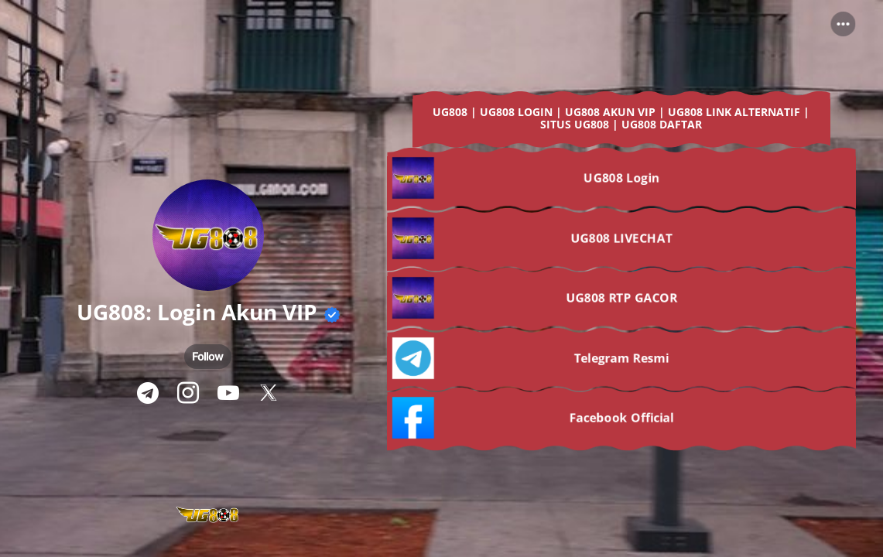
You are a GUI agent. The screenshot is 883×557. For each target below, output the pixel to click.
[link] (621, 122)
